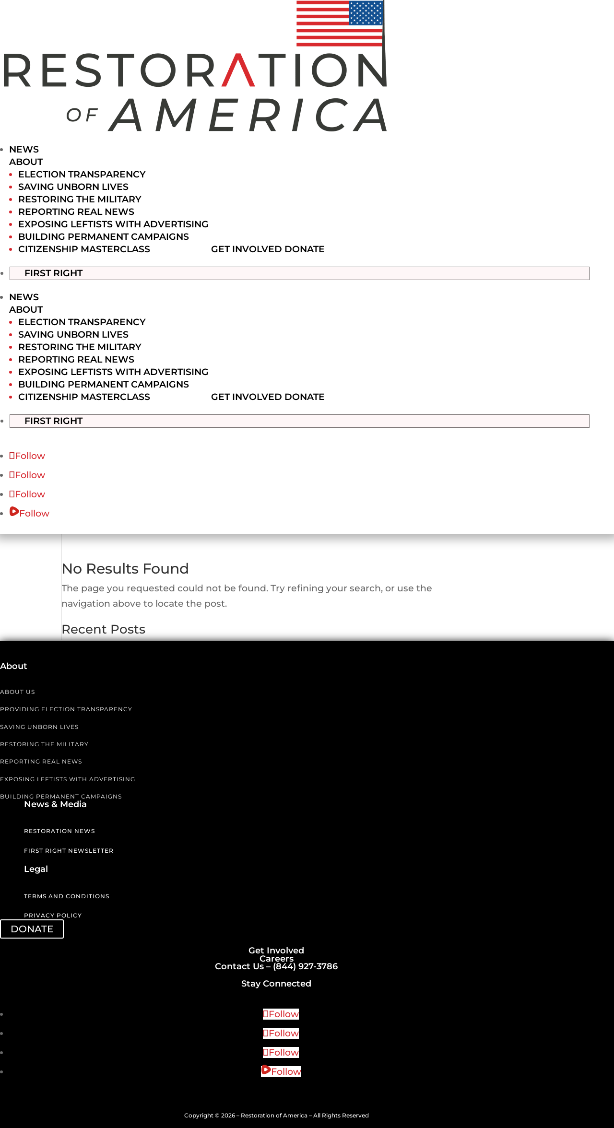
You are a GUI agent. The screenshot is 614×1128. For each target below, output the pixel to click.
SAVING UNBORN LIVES (39, 725)
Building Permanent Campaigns (103, 236)
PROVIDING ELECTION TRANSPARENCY (66, 708)
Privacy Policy (53, 914)
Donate (304, 249)
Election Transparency (82, 174)
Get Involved (246, 249)
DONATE (32, 928)
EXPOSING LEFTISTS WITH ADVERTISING (67, 778)
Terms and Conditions (66, 895)
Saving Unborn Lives (73, 186)
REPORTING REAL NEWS (41, 760)
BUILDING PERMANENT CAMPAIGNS (61, 795)
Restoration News (59, 830)
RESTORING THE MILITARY (44, 743)
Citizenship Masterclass (84, 249)
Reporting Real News (76, 211)
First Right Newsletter (69, 849)
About (26, 161)
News (24, 149)
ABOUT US (17, 690)
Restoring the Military (80, 199)
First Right (63, 272)
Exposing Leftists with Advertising (113, 224)
